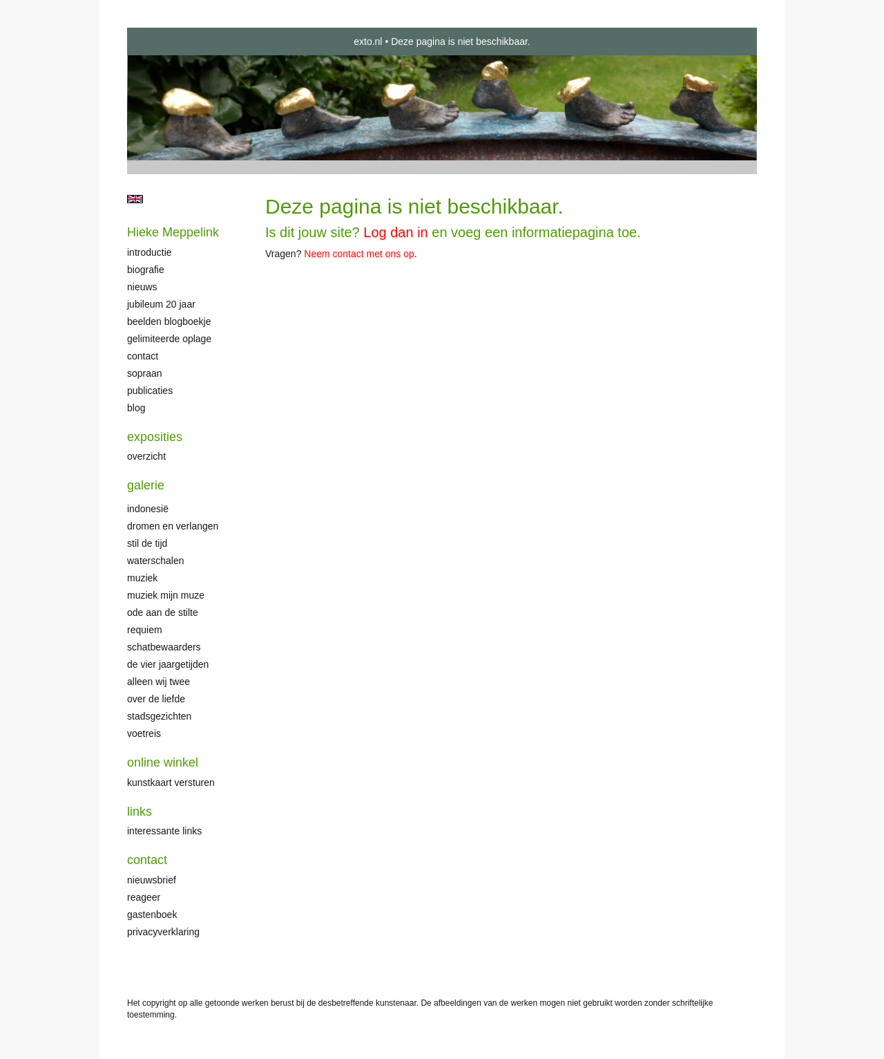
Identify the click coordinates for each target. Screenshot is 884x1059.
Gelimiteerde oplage (169, 338)
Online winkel (162, 762)
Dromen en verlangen (172, 526)
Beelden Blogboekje (169, 321)
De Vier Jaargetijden (168, 664)
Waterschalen (155, 560)
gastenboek (152, 914)
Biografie (145, 269)
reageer (143, 897)
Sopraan (144, 373)
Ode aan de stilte (162, 612)
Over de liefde (156, 698)
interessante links (164, 830)
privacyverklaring (163, 931)
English (135, 199)
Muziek (142, 577)
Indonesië (148, 508)
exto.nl (368, 41)
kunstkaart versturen (171, 782)
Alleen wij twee (158, 681)
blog (136, 407)
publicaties (150, 390)
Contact (142, 356)
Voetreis (144, 733)
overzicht (146, 456)
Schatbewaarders (164, 647)
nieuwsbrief (151, 879)
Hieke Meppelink (173, 232)
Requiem (144, 629)
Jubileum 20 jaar (161, 304)
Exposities (154, 437)
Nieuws (142, 286)
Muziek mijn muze (165, 595)
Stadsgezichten (159, 716)
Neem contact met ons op (359, 253)
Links (139, 811)
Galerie (145, 485)
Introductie (149, 252)
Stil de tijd (147, 543)
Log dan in (395, 232)
